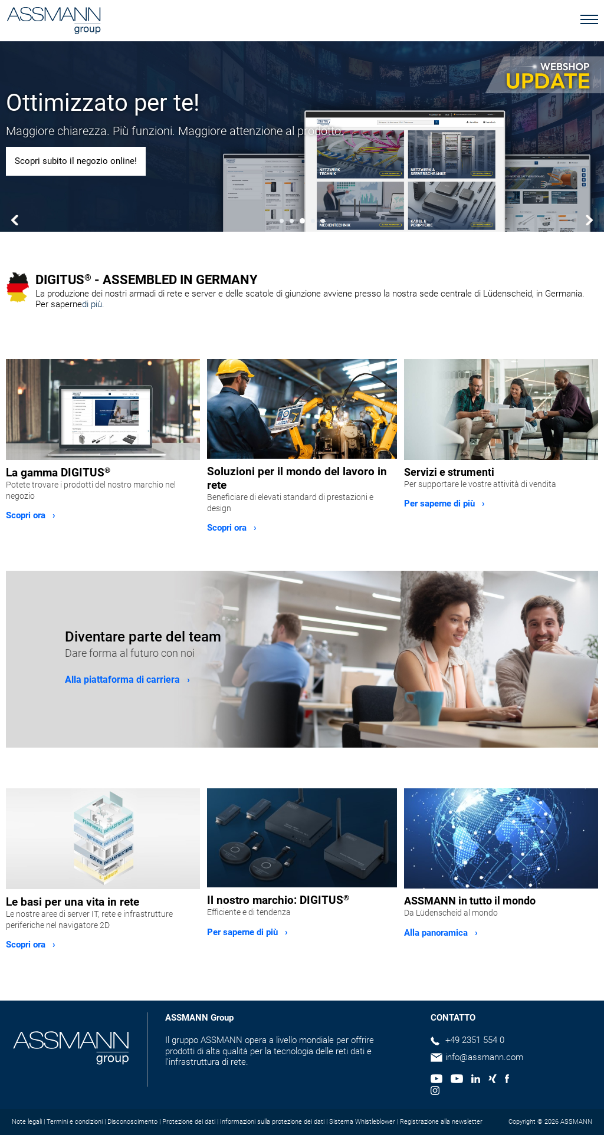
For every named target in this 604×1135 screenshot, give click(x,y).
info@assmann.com (484, 1057)
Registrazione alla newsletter (441, 1122)
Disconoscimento (132, 1122)
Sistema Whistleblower (362, 1122)
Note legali (27, 1122)
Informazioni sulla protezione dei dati (272, 1122)
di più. (93, 304)
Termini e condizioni (75, 1122)
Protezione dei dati (188, 1122)
